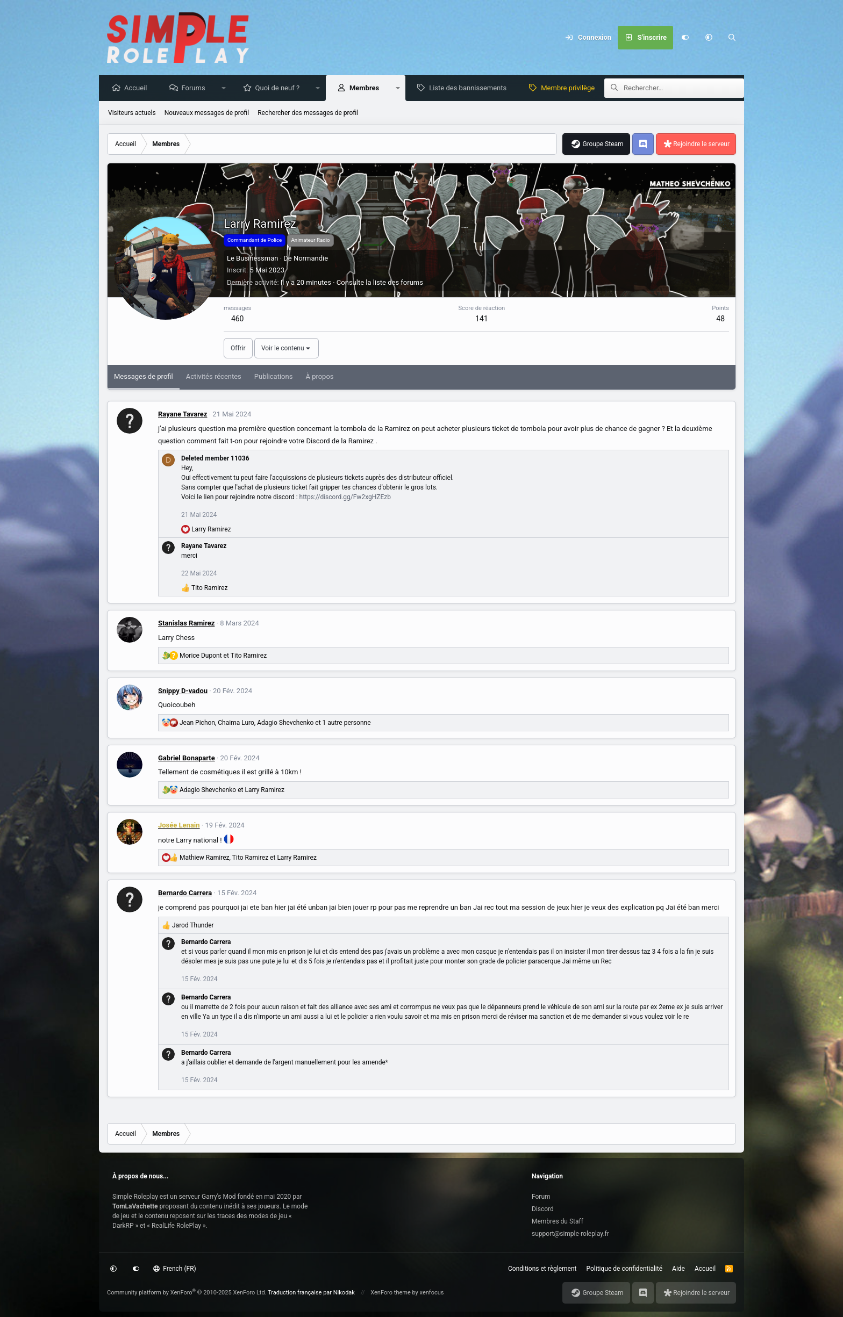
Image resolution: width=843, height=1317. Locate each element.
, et (248, 858)
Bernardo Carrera (185, 893)
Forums (196, 88)
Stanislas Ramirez (186, 624)
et (223, 656)
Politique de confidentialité (625, 1268)
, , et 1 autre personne (275, 723)
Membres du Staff (557, 1221)
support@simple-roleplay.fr (570, 1233)
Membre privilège (570, 88)
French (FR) (174, 1268)
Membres (367, 88)
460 (237, 319)
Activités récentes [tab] (213, 377)
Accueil (138, 88)
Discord (543, 1209)
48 (720, 319)
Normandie (311, 259)
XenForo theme (390, 1292)
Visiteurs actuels (132, 113)
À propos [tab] (319, 377)
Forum (541, 1196)
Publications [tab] (273, 377)
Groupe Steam (602, 144)
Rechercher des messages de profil (308, 113)
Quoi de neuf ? (280, 88)
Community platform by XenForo (187, 1292)
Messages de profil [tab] (143, 377)
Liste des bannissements (470, 88)
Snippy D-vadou (183, 691)
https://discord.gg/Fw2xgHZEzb (345, 497)
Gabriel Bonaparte (186, 758)
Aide (678, 1268)
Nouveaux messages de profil (207, 113)
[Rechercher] (732, 37)
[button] (708, 37)
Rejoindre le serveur (701, 144)
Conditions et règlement (542, 1268)
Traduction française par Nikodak (311, 1292)
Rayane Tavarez (182, 415)
